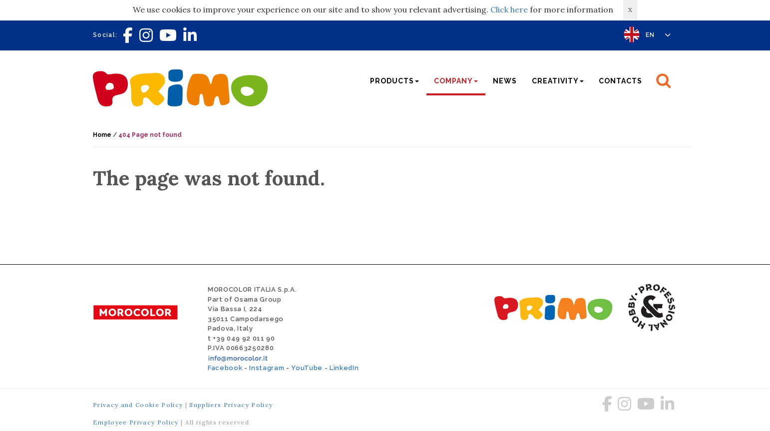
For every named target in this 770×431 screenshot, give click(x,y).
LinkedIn (344, 368)
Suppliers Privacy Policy (231, 405)
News (505, 81)
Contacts (620, 81)
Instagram (266, 368)
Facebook (225, 368)
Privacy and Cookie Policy (138, 405)
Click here (509, 9)
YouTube (307, 368)
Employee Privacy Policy (136, 422)
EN (658, 34)
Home (102, 134)
